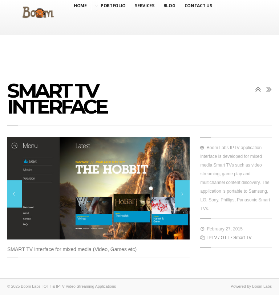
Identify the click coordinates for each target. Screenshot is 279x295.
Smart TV (242, 237)
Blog (169, 6)
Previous (14, 194)
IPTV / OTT (218, 237)
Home (80, 6)
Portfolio (113, 6)
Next (182, 194)
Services (144, 6)
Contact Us (198, 6)
